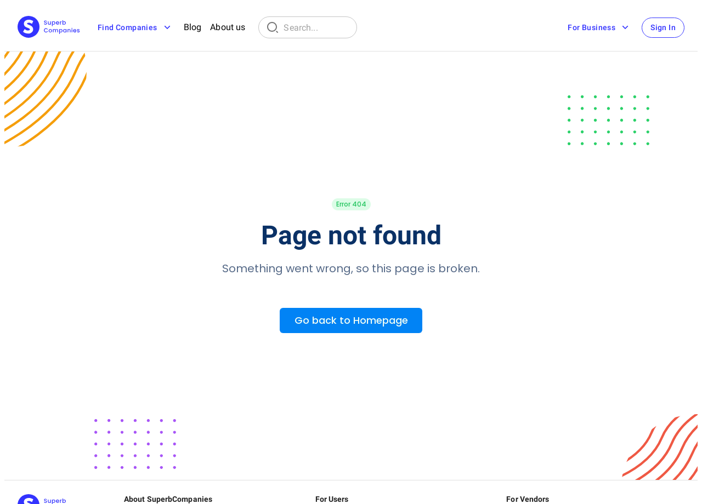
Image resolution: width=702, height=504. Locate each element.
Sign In (663, 27)
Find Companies (135, 27)
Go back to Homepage (351, 320)
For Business (599, 27)
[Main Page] (49, 27)
